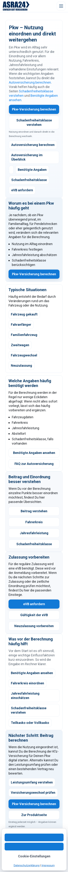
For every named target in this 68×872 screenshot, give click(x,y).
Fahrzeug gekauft (24, 314)
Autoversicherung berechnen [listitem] (33, 145)
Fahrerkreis (34, 522)
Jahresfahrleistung (34, 533)
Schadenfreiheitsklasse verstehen (34, 122)
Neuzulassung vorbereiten (34, 626)
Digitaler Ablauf (41, 850)
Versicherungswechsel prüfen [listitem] (33, 792)
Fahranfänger (21, 324)
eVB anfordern (34, 604)
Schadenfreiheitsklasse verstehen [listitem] (28, 710)
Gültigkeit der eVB (34, 615)
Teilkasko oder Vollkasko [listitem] (30, 723)
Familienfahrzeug (24, 335)
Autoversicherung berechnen (30, 82)
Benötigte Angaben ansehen (34, 453)
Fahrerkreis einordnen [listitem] (27, 683)
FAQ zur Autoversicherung (34, 464)
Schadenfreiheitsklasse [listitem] (29, 180)
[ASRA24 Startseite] (16, 6)
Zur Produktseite (34, 815)
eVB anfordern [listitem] (22, 190)
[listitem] (11, 170)
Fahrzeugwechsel (24, 355)
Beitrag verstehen (34, 511)
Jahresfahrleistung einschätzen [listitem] (25, 695)
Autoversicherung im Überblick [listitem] (27, 157)
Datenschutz (39, 854)
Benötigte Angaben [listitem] (32, 170)
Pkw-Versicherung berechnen (34, 109)
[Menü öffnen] (61, 6)
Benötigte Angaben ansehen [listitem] (32, 673)
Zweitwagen (20, 345)
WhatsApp (23, 850)
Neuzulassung (21, 365)
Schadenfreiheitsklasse (34, 544)
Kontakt (10, 850)
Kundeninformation (17, 854)
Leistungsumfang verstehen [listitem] (32, 782)
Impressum (12, 858)
